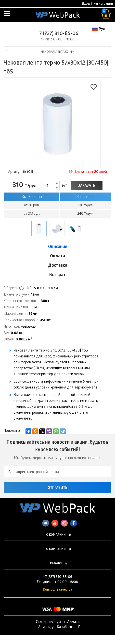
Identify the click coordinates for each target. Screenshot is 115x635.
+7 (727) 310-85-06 (58, 34)
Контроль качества (57, 590)
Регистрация (103, 4)
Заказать (86, 186)
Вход (86, 4)
